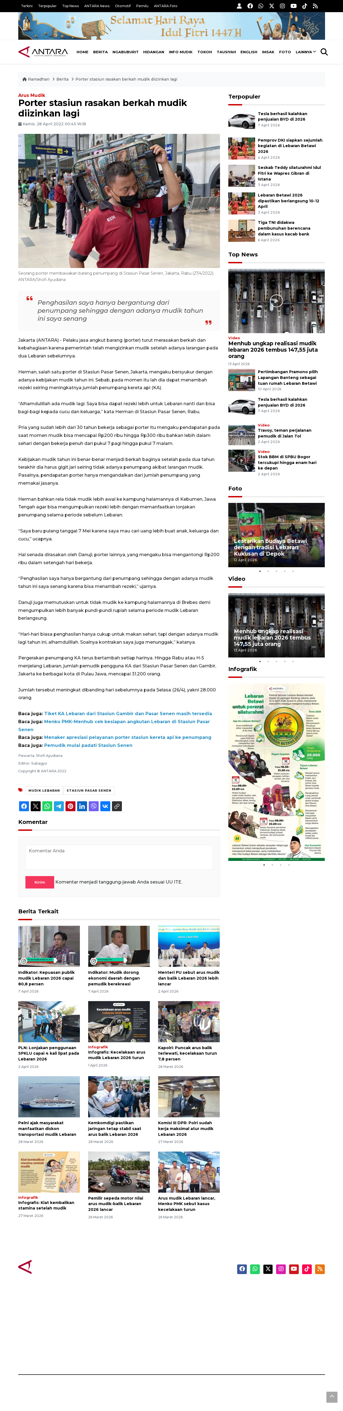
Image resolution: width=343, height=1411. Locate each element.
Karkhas (184, 1287)
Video (234, 338)
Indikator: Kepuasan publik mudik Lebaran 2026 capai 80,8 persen (46, 978)
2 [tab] (268, 571)
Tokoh (204, 52)
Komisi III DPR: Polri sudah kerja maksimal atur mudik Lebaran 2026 (185, 1128)
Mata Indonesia (192, 1316)
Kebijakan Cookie (273, 1326)
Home (82, 52)
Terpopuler (47, 6)
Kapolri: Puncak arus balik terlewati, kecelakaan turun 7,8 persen (187, 1053)
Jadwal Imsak (111, 1355)
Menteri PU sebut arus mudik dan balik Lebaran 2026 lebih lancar (188, 978)
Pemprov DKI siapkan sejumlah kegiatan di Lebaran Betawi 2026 (290, 146)
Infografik (98, 1047)
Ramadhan (36, 79)
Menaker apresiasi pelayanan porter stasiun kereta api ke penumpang (127, 737)
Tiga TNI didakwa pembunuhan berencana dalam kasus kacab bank (284, 228)
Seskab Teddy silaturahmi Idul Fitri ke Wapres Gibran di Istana (289, 173)
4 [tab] (284, 571)
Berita (100, 52)
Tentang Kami (269, 1335)
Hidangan (153, 52)
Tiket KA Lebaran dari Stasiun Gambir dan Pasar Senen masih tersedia (128, 713)
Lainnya (304, 52)
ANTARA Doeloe (193, 1326)
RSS (259, 1355)
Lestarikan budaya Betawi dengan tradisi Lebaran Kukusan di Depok (270, 547)
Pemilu (142, 6)
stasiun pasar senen (89, 790)
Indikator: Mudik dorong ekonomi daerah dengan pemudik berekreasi (114, 978)
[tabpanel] (276, 535)
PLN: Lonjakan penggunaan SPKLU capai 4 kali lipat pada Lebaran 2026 (48, 1053)
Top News (70, 6)
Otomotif (123, 6)
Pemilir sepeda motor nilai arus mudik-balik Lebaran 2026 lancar (115, 1204)
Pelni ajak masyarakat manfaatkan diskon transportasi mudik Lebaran (47, 1128)
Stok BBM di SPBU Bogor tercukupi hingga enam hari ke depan (287, 462)
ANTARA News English (278, 1287)
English (248, 52)
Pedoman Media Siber (278, 1345)
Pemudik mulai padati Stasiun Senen (88, 745)
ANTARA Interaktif (195, 1306)
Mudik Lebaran (44, 790)
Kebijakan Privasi (272, 1316)
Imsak (268, 52)
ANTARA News (96, 6)
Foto (285, 52)
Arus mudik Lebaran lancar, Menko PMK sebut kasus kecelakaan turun (186, 1204)
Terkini (27, 6)
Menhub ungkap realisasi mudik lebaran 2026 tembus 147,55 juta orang (273, 349)
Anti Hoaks (187, 1297)
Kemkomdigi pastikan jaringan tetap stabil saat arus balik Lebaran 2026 (114, 1128)
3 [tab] (276, 571)
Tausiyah (226, 52)
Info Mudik (181, 52)
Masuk (261, 1297)
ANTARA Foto (165, 6)
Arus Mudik (31, 95)
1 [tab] (260, 571)
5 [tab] (293, 571)
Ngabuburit (125, 52)
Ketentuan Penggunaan (280, 1306)
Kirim (40, 882)
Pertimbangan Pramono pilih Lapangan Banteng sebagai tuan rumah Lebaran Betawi (288, 377)
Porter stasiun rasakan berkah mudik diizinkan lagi (126, 79)
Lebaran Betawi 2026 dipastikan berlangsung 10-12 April (288, 201)
